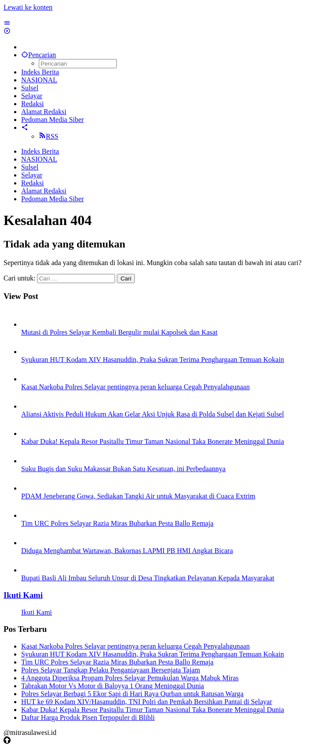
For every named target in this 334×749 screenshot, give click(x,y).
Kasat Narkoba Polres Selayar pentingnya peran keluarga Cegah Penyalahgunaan (135, 387)
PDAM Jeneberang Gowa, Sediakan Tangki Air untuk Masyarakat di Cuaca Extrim (138, 496)
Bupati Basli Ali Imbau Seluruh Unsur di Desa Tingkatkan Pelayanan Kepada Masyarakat (148, 578)
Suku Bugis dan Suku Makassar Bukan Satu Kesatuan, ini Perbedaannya (123, 468)
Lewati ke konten (28, 7)
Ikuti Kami (23, 595)
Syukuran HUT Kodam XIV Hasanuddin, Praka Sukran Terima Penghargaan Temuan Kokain (152, 359)
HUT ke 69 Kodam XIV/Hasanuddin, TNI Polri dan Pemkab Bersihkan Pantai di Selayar (146, 701)
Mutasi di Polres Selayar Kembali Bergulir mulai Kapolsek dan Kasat (119, 332)
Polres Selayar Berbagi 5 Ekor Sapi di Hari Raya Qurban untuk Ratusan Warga (132, 693)
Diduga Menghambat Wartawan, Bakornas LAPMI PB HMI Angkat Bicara (127, 550)
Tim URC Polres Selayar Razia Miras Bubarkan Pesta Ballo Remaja (117, 523)
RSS (48, 136)
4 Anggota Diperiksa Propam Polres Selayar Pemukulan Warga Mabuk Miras (130, 678)
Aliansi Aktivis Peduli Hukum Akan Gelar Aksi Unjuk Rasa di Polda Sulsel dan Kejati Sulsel (152, 414)
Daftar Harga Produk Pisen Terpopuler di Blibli (88, 717)
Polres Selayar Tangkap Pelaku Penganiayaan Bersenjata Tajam (110, 670)
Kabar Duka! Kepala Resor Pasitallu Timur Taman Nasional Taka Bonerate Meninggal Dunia (152, 441)
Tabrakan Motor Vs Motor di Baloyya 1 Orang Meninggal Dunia (112, 686)
